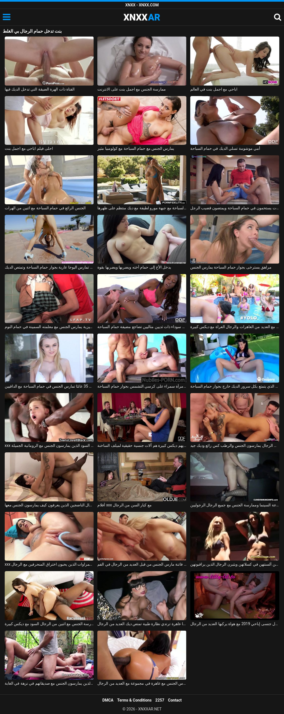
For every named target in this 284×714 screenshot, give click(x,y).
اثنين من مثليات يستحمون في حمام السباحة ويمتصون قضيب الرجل (234, 208)
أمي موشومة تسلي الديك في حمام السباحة (225, 148)
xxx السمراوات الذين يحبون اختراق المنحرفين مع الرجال (49, 564)
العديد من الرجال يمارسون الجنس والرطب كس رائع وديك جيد (234, 445)
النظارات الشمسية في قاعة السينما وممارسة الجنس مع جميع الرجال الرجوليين (234, 505)
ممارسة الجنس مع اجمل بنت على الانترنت (131, 89)
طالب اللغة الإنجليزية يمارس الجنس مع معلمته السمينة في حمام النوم (49, 326)
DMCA (107, 700)
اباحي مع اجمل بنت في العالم (213, 89)
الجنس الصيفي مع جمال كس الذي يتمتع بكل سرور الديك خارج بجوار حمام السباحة (234, 386)
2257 (159, 700)
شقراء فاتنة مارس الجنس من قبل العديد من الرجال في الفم (141, 564)
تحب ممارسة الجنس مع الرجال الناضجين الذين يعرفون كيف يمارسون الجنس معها (49, 505)
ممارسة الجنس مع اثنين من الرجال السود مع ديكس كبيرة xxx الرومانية (49, 624)
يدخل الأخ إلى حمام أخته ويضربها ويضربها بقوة (134, 267)
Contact (175, 700)
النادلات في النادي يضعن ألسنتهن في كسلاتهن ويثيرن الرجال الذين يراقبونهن (234, 564)
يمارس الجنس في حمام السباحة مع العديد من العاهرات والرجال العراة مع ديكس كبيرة (234, 326)
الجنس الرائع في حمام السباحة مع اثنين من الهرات (45, 208)
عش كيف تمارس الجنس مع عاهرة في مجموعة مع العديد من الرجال (141, 683)
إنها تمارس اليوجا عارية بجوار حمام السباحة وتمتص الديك (49, 267)
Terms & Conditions (134, 700)
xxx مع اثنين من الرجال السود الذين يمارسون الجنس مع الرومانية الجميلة (49, 445)
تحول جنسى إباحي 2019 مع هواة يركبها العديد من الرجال (234, 624)
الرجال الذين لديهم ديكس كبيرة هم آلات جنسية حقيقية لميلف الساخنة (141, 445)
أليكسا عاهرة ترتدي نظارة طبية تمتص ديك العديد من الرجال (141, 624)
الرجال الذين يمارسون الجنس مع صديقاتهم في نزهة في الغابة (49, 683)
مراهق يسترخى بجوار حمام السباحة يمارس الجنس (231, 267)
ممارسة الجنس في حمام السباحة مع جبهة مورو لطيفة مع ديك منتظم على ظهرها (141, 208)
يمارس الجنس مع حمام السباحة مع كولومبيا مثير (135, 148)
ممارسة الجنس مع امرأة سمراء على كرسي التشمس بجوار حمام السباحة (141, 386)
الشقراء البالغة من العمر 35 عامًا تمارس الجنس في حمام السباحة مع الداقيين (49, 386)
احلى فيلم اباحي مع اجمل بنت (29, 148)
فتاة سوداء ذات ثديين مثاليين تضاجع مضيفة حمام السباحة (141, 326)
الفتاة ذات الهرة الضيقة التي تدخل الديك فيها (40, 89)
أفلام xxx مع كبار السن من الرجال (124, 505)
